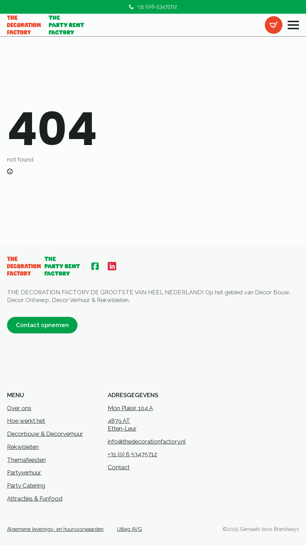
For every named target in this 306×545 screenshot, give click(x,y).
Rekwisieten (23, 446)
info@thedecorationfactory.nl (147, 441)
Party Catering (26, 485)
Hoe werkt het (26, 420)
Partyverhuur (24, 472)
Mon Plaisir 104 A (130, 408)
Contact (119, 467)
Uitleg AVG (129, 529)
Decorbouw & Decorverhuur (45, 433)
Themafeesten (26, 459)
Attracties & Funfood (34, 498)
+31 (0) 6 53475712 (132, 454)
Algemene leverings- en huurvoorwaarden (55, 529)
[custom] (95, 266)
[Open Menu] (293, 25)
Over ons (19, 408)
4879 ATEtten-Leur (122, 424)
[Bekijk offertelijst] (273, 25)
